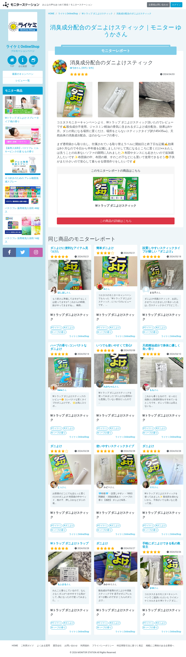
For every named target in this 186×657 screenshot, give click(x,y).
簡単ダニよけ (105, 248)
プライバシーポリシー (103, 645)
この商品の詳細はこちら (116, 221)
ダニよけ (69, 327)
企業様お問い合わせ (158, 4)
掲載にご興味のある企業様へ (160, 645)
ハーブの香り (59, 332)
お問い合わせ (71, 645)
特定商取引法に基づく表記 (130, 645)
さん (64, 292)
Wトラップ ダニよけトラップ (69, 543)
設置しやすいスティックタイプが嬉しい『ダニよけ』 (161, 249)
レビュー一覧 (23, 80)
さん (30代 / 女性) (82, 68)
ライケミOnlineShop (79, 336)
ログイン (176, 4)
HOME (15, 645)
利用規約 (84, 645)
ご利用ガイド (27, 645)
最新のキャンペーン (22, 74)
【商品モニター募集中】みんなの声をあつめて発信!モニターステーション (21, 4)
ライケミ (56, 327)
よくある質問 (43, 645)
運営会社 (57, 645)
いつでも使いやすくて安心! (114, 345)
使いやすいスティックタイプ (115, 446)
